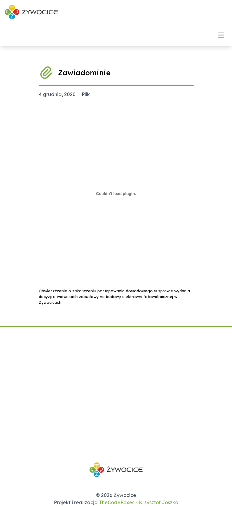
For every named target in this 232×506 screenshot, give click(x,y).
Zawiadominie (84, 72)
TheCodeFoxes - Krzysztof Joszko (138, 502)
